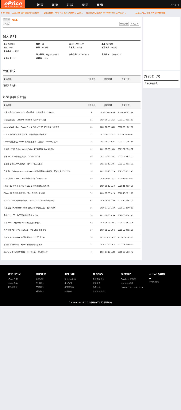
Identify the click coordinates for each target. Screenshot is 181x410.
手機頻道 (40, 283)
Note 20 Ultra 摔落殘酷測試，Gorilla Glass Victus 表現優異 (29, 200)
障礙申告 (96, 283)
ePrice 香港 (13, 283)
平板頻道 (40, 287)
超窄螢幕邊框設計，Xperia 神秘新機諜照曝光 (23, 244)
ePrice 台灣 (13, 279)
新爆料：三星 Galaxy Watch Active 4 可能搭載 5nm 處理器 (29, 149)
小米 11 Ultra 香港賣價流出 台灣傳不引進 (22, 156)
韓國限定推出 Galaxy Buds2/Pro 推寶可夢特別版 (25, 120)
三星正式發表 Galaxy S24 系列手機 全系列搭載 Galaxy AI (29, 112)
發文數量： (8, 58)
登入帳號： (41, 54)
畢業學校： (8, 51)
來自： (6, 44)
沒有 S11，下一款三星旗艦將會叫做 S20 (21, 215)
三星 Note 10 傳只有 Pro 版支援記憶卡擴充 (22, 223)
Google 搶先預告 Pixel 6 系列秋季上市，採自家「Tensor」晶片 (31, 142)
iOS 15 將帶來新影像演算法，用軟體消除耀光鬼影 (25, 134)
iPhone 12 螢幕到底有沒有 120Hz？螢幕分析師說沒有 (27, 186)
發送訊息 (124, 24)
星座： (104, 44)
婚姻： (6, 47)
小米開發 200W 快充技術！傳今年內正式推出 (23, 164)
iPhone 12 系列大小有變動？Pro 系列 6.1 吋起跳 (24, 193)
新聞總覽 (40, 279)
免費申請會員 (98, 279)
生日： (72, 44)
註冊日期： (73, 54)
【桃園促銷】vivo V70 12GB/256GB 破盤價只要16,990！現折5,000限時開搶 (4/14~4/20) (64, 13)
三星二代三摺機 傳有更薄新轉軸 (150, 13)
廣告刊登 (68, 283)
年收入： (73, 47)
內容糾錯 (96, 287)
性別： (39, 44)
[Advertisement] (161, 43)
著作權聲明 (13, 287)
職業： (39, 47)
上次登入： (106, 54)
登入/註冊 (175, 5)
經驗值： (40, 58)
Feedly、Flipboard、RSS (132, 287)
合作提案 (68, 291)
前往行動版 (154, 282)
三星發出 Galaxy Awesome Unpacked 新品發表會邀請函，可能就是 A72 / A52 (37, 171)
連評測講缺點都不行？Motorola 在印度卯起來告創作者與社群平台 (107, 13)
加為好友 (134, 24)
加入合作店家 (70, 279)
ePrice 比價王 (13, 4)
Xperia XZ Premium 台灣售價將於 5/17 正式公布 (24, 237)
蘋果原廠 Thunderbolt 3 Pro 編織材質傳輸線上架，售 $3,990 (29, 208)
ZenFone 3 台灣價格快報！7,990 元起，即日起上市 (26, 252)
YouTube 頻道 (127, 283)
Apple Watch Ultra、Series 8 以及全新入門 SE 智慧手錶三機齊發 (31, 127)
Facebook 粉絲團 (128, 279)
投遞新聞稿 (69, 287)
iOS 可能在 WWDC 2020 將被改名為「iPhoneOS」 (26, 178)
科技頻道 (40, 291)
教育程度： (106, 47)
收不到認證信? (99, 291)
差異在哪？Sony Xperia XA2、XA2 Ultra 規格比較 (25, 230)
